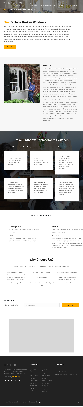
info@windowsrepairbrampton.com (67, 374)
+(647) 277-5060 (73, 5)
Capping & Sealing (21, 5)
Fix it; (12, 235)
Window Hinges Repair (34, 389)
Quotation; (56, 227)
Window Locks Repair (34, 379)
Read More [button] (10, 47)
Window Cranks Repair (34, 384)
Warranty (55, 235)
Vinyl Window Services (48, 5)
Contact (61, 5)
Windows (34, 5)
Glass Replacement (46, 370)
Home (6, 9)
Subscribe (70, 305)
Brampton (10, 365)
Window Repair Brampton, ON (23, 3)
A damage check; (16, 227)
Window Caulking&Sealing (47, 379)
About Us (47, 66)
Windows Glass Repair (34, 374)
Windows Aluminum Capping (45, 385)
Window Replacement (46, 374)
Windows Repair (33, 370)
